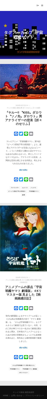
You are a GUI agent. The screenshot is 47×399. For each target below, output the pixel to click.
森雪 (23, 195)
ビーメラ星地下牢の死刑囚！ (17, 191)
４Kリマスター (23, 371)
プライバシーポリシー (34, 395)
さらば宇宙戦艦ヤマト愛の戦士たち (24, 364)
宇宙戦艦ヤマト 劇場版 (30, 367)
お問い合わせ (16, 395)
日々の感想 (36, 108)
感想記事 (19, 108)
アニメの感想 (11, 108)
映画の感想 (34, 278)
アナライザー (15, 187)
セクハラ (25, 187)
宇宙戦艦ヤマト (34, 191)
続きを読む (23, 170)
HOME (6, 395)
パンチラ (33, 187)
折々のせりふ (27, 108)
